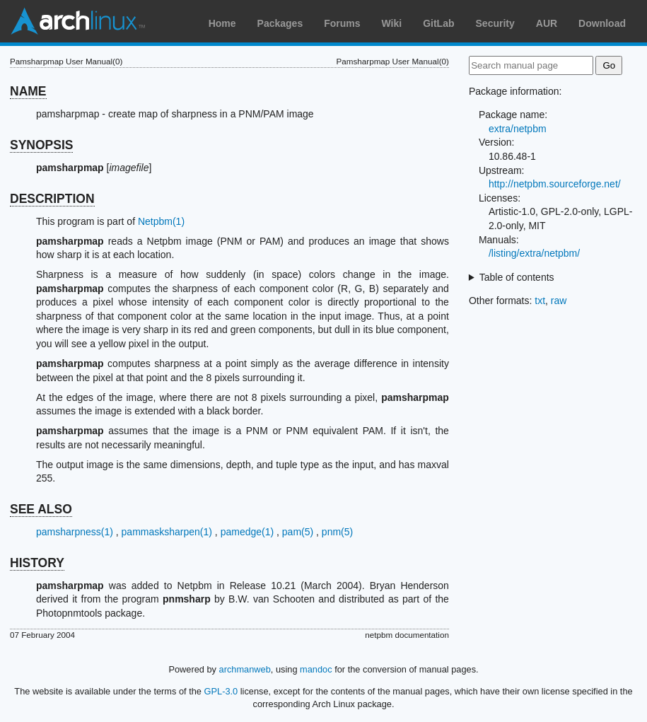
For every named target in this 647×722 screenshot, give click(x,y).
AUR (546, 23)
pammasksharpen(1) (167, 531)
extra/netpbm (518, 128)
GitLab (438, 23)
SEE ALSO (41, 509)
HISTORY (37, 563)
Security (495, 23)
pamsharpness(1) (74, 531)
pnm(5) (337, 531)
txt (540, 300)
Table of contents (516, 277)
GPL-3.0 (221, 691)
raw (559, 300)
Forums (342, 23)
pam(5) (297, 531)
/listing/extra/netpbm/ (534, 253)
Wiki (392, 23)
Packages (280, 23)
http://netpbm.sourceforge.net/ (555, 184)
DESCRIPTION (52, 199)
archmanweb (245, 669)
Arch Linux (78, 21)
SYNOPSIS (41, 145)
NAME (28, 91)
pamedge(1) (247, 531)
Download (602, 23)
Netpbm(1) (161, 221)
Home (222, 23)
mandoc (316, 669)
